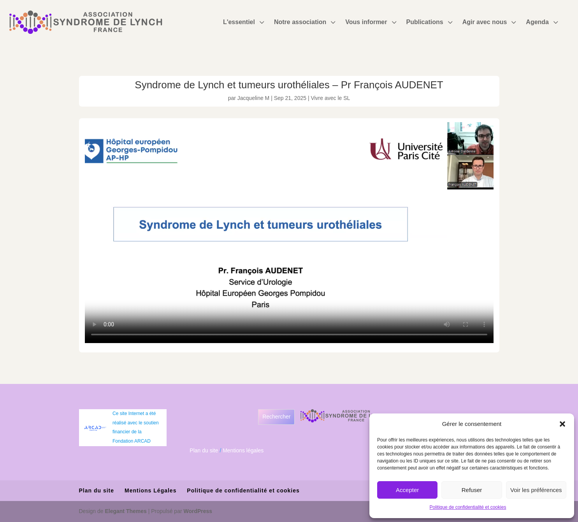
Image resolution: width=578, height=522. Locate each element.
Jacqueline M (253, 98)
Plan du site (204, 450)
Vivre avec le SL (330, 98)
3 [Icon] (261, 22)
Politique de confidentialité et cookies (468, 507)
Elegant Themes (125, 511)
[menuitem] (244, 22)
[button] (562, 424)
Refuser (472, 490)
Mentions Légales (150, 490)
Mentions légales (243, 450)
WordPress (198, 511)
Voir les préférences (536, 490)
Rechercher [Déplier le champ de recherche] (276, 416)
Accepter (407, 490)
